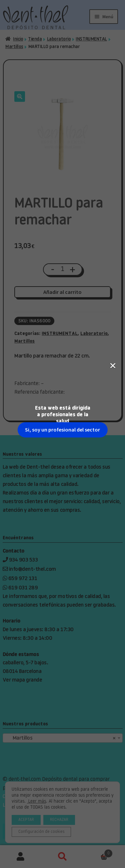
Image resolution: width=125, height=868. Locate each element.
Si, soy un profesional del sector (62, 115)
